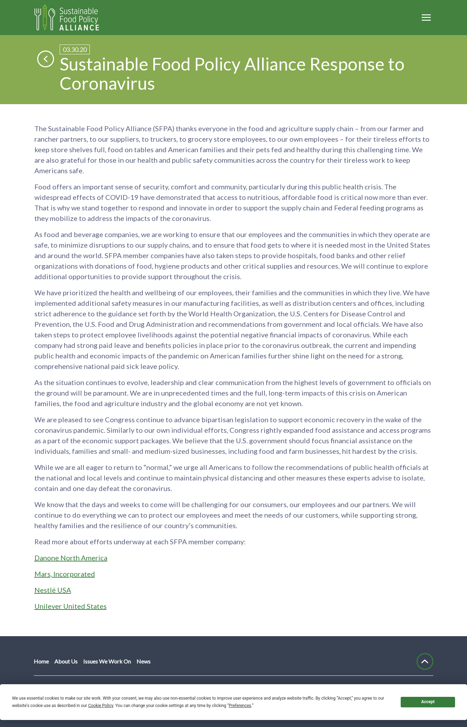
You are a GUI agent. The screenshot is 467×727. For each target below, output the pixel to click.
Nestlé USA (52, 590)
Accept (428, 701)
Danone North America (70, 557)
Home (41, 661)
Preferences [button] (240, 705)
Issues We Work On (107, 661)
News (143, 661)
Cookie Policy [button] (100, 705)
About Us (66, 661)
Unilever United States (70, 606)
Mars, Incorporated (64, 574)
